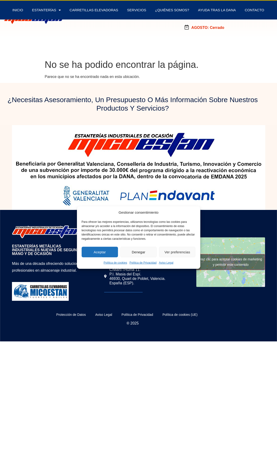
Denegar (138, 252)
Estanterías (46, 10)
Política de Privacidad (142, 262)
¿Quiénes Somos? (172, 10)
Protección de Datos (71, 315)
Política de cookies (115, 262)
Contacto (254, 10)
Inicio (17, 10)
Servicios (136, 10)
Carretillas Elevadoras (94, 10)
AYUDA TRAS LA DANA (217, 10)
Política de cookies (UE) (180, 315)
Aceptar (100, 252)
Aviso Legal (166, 262)
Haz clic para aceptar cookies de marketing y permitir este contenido (230, 261)
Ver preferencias (177, 252)
